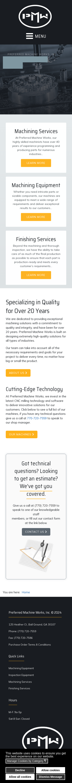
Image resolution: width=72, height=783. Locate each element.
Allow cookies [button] (50, 770)
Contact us (36, 531)
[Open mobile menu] (36, 36)
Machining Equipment (21, 668)
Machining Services (20, 681)
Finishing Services (19, 688)
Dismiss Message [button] (50, 776)
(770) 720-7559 (45, 505)
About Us (18, 373)
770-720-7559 (37, 418)
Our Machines (21, 434)
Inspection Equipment (21, 675)
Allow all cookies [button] (20, 776)
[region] (36, 166)
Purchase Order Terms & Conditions (30, 644)
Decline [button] (20, 770)
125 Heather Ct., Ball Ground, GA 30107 (32, 624)
